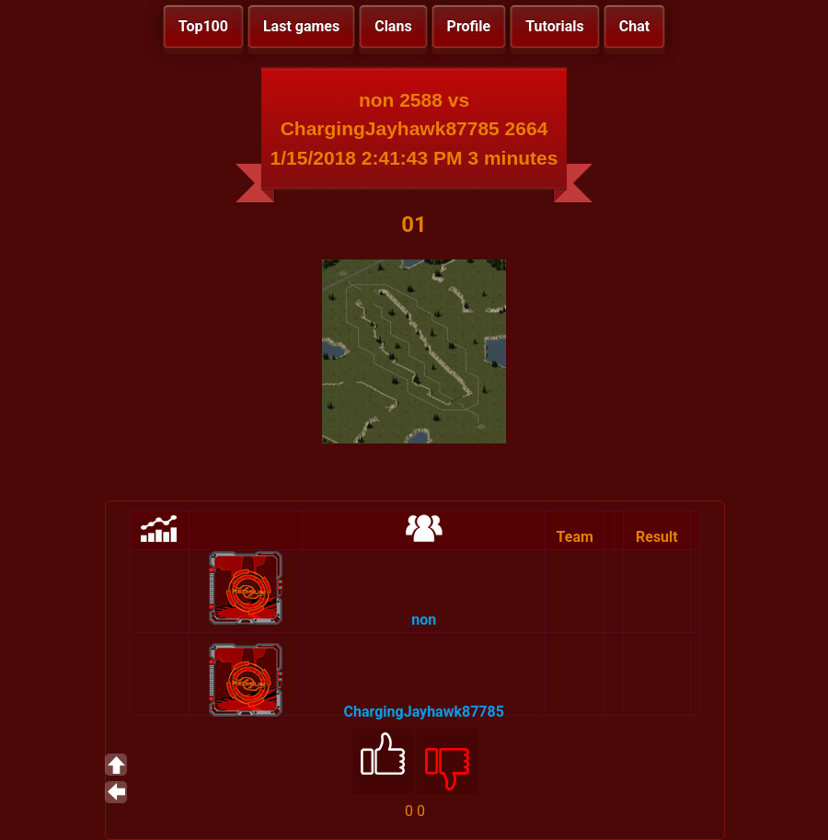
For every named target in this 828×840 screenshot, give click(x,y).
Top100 (203, 26)
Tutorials (554, 26)
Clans (392, 26)
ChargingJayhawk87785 (424, 711)
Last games (301, 26)
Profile (469, 26)
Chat (634, 26)
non (423, 619)
